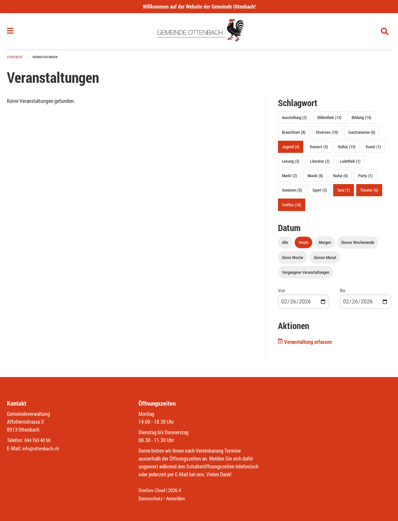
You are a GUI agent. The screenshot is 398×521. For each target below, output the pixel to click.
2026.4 (177, 490)
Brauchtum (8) (294, 134)
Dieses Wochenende (357, 244)
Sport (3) (319, 192)
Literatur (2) (320, 163)
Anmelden (178, 498)
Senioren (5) (292, 192)
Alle (285, 244)
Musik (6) (315, 177)
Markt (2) (289, 177)
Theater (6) (369, 192)
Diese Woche (292, 259)
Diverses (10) (327, 134)
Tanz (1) (343, 192)
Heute (304, 244)
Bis (342, 292)
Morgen (325, 244)
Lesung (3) (290, 163)
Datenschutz (151, 498)
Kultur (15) (347, 148)
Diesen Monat (325, 259)
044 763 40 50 (39, 440)
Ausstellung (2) (294, 119)
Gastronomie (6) (361, 134)
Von (281, 292)
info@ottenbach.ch (42, 448)
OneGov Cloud (152, 490)
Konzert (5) (319, 148)
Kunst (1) (373, 148)
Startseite (15, 59)
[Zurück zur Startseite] (199, 32)
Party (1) (365, 177)
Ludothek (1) (350, 163)
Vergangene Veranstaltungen (305, 274)
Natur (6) (340, 177)
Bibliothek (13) (329, 119)
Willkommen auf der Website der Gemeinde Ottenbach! (199, 6)
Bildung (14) (361, 119)
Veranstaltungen (48, 59)
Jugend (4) (290, 148)
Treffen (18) (291, 206)
